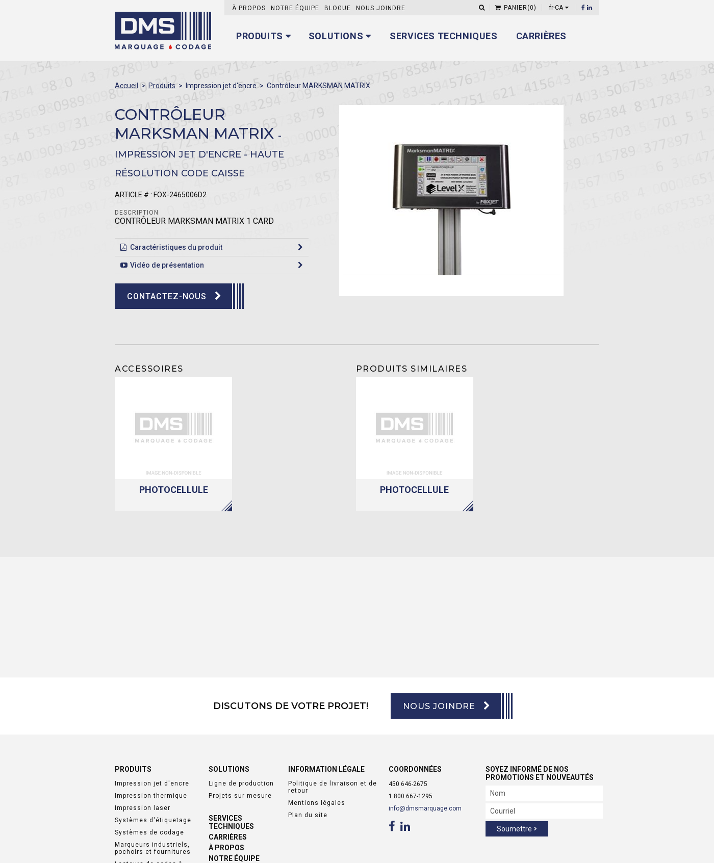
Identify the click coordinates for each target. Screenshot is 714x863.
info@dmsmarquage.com (425, 808)
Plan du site (307, 815)
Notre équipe (295, 8)
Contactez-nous (167, 296)
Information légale (326, 769)
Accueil (126, 86)
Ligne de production (241, 783)
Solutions (336, 36)
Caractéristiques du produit (176, 247)
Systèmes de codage (149, 832)
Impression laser (142, 808)
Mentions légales (316, 802)
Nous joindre (380, 8)
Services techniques (443, 36)
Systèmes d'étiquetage (153, 820)
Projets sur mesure (240, 795)
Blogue (337, 8)
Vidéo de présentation (167, 265)
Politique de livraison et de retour (332, 787)
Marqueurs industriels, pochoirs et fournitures (153, 848)
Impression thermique (151, 795)
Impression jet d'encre (152, 783)
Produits (259, 36)
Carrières (541, 36)
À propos (249, 8)
